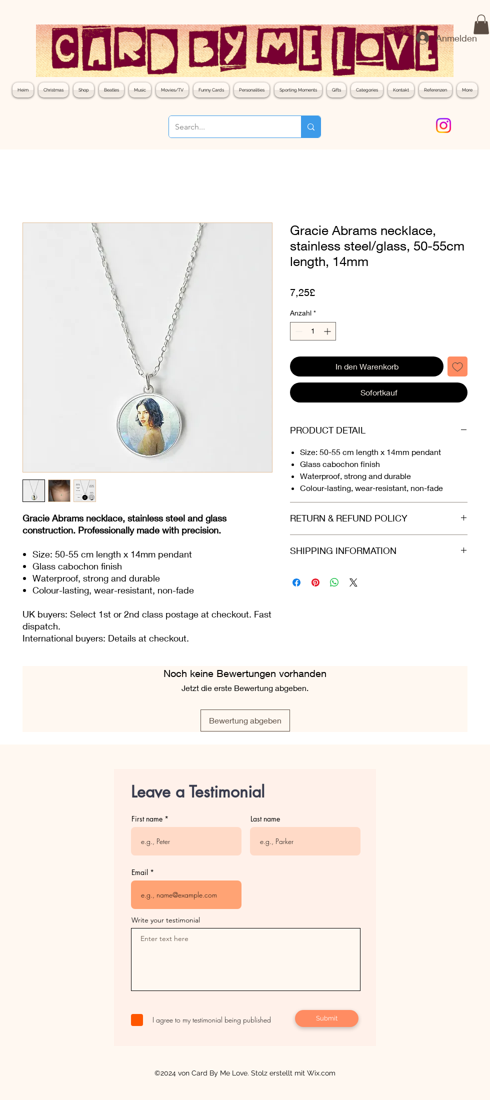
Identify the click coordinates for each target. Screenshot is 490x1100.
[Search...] (227, 127)
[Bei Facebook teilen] (296, 582)
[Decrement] (298, 331)
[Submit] (326, 1018)
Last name (265, 819)
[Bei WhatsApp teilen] (334, 582)
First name (147, 819)
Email (140, 872)
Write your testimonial (166, 920)
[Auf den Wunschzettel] (458, 366)
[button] (481, 24)
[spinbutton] (313, 331)
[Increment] (328, 331)
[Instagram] (444, 126)
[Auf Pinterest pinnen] (316, 582)
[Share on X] (354, 582)
